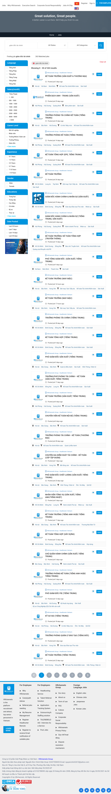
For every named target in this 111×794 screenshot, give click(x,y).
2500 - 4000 (11, 113)
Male (9, 183)
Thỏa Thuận (11, 94)
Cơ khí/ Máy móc (66, 125)
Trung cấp (11, 200)
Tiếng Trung (11, 77)
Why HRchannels (13, 5)
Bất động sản (64, 465)
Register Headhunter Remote (24, 723)
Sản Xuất (84, 86)
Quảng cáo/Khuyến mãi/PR (42, 249)
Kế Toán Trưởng (53, 174)
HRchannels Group (61, 686)
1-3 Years (10, 160)
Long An (48, 184)
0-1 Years (10, 156)
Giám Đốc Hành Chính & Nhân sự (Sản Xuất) (67, 197)
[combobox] (53, 45)
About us (61, 697)
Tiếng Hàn (11, 84)
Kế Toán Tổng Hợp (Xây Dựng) (60, 534)
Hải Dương (47, 106)
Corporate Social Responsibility (49, 5)
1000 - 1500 (11, 104)
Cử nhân (10, 206)
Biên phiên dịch (70, 106)
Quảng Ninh (57, 106)
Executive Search (28, 5)
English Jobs (81, 693)
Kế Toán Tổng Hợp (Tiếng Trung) (61, 337)
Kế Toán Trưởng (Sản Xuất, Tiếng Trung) (65, 396)
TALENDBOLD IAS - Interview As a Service (44, 723)
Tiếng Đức (11, 74)
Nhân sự (88, 207)
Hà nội (37, 86)
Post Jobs (44, 730)
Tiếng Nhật (11, 80)
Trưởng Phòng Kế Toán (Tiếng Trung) (64, 135)
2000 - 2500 (11, 110)
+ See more (11, 146)
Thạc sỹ (10, 213)
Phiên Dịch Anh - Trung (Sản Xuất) (62, 96)
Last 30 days (11, 236)
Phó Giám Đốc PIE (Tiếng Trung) (61, 593)
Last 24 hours (12, 226)
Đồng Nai (58, 207)
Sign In (92, 3)
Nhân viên (11, 133)
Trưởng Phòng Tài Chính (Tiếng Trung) (64, 318)
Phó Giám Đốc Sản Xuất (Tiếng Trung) (64, 357)
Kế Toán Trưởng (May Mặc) (58, 278)
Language (11, 63)
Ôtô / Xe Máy (80, 485)
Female (10, 186)
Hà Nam (44, 86)
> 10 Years (11, 173)
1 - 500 (10, 97)
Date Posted (12, 221)
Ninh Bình (52, 86)
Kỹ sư (9, 209)
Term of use (63, 702)
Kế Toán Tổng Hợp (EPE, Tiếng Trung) (63, 154)
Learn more (8, 729)
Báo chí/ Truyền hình (72, 246)
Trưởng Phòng (12, 140)
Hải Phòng (38, 106)
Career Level (12, 125)
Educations (12, 192)
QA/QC (89, 485)
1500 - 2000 (11, 107)
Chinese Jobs (81, 697)
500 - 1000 (11, 100)
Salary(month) (13, 89)
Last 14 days (11, 233)
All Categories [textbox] (82, 45)
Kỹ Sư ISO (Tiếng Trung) (57, 616)
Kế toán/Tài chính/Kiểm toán (69, 86)
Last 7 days (11, 229)
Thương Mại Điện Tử (88, 525)
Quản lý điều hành (66, 367)
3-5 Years (10, 163)
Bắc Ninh (44, 125)
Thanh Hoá (54, 269)
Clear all (103, 62)
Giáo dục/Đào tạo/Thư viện (74, 207)
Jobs (4, 5)
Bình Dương (49, 207)
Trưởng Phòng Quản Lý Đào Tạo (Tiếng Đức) (67, 635)
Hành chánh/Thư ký (71, 226)
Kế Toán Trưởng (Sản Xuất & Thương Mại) (66, 76)
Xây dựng (90, 544)
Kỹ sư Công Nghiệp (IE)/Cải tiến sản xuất (46, 606)
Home (51, 35)
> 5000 (10, 120)
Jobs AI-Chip (68, 5)
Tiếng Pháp (11, 71)
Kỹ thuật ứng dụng (67, 603)
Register (84, 3)
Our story (61, 693)
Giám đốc (10, 143)
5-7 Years (10, 166)
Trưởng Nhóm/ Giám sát (15, 137)
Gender (10, 178)
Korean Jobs (81, 709)
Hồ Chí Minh (39, 184)
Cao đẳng (10, 203)
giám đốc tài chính (40, 63)
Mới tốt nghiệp (12, 130)
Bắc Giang (44, 367)
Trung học (11, 196)
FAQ (59, 706)
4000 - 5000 (11, 117)
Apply (99, 74)
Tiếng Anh (11, 68)
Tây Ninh (56, 184)
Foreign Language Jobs (80, 686)
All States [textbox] (52, 45)
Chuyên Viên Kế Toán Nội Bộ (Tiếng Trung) (66, 416)
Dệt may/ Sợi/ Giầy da (70, 184)
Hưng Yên (52, 289)
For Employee (26, 685)
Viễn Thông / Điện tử (89, 367)
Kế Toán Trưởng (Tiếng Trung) (60, 655)
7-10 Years (11, 169)
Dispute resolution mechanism (60, 745)
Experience (12, 152)
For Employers (44, 685)
